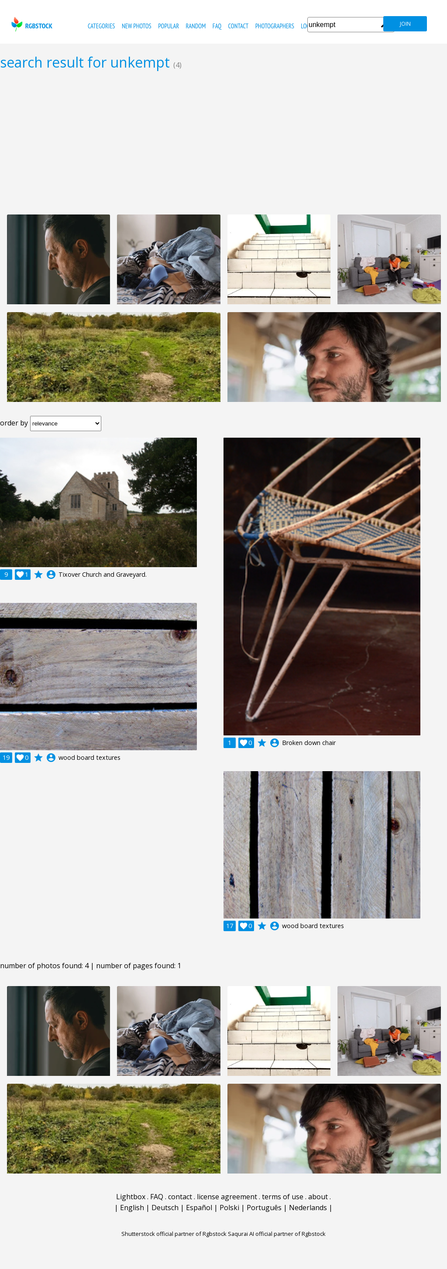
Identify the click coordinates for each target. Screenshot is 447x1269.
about (318, 1196)
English (132, 1207)
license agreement (227, 1196)
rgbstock (30, 24)
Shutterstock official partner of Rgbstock (174, 1234)
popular (168, 26)
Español (199, 1207)
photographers (274, 26)
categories (101, 26)
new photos (136, 26)
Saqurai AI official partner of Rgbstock (277, 1234)
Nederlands (308, 1207)
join (405, 23)
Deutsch (165, 1207)
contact (238, 26)
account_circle (51, 574)
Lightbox (130, 1196)
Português (264, 1207)
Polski (229, 1207)
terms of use (282, 1196)
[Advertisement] (223, 142)
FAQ (217, 26)
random (196, 26)
